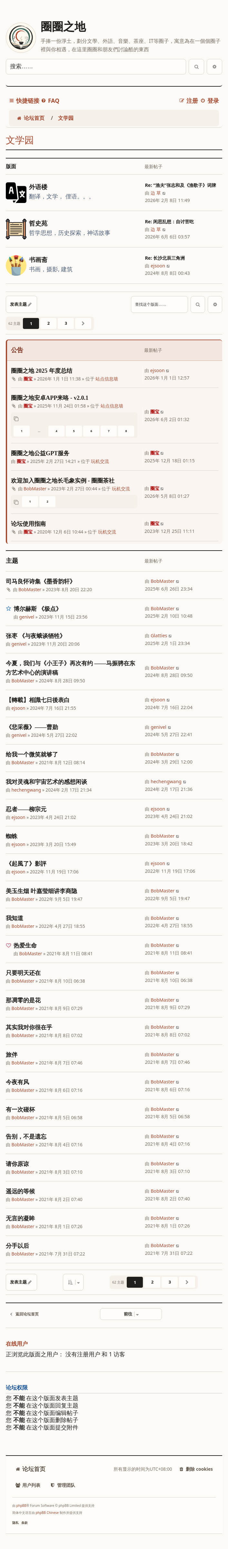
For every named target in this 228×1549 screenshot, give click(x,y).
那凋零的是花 (23, 1000)
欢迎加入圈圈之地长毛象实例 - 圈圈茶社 (62, 480)
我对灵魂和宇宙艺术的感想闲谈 (46, 782)
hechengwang (26, 790)
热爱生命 (25, 945)
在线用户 (17, 1344)
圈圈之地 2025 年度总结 (41, 371)
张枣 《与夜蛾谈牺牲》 (35, 636)
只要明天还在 (23, 973)
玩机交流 (100, 461)
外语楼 (38, 187)
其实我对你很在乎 (29, 1027)
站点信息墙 (106, 379)
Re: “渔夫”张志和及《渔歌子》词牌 (180, 185)
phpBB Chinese (47, 1512)
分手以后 (17, 1246)
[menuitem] (50, 100)
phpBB (21, 1505)
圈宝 (28, 379)
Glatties (159, 635)
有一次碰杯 (20, 1109)
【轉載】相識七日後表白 (38, 700)
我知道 (14, 918)
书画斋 (38, 259)
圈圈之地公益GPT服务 (40, 453)
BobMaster (35, 489)
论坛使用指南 (28, 524)
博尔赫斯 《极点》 (38, 609)
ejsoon (158, 266)
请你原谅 (17, 1164)
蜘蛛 (11, 836)
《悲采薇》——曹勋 (32, 727)
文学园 (20, 140)
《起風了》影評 (26, 864)
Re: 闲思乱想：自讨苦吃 (169, 221)
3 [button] (66, 323)
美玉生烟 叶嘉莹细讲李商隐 (41, 891)
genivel (27, 617)
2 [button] (48, 323)
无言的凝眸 (20, 1218)
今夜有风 (17, 1082)
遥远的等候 (20, 1191)
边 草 (156, 193)
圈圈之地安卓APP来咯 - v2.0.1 (49, 398)
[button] (83, 323)
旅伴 (11, 1055)
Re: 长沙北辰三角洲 (165, 258)
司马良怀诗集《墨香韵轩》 (40, 581)
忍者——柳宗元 (26, 809)
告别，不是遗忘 (26, 1136)
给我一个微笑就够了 (32, 754)
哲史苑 (38, 223)
